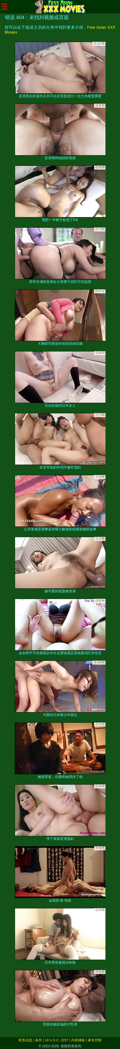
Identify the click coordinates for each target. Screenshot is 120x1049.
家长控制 (95, 1040)
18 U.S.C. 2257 (57, 1040)
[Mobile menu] (4, 7)
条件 (38, 1040)
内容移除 (78, 1040)
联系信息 (25, 1040)
